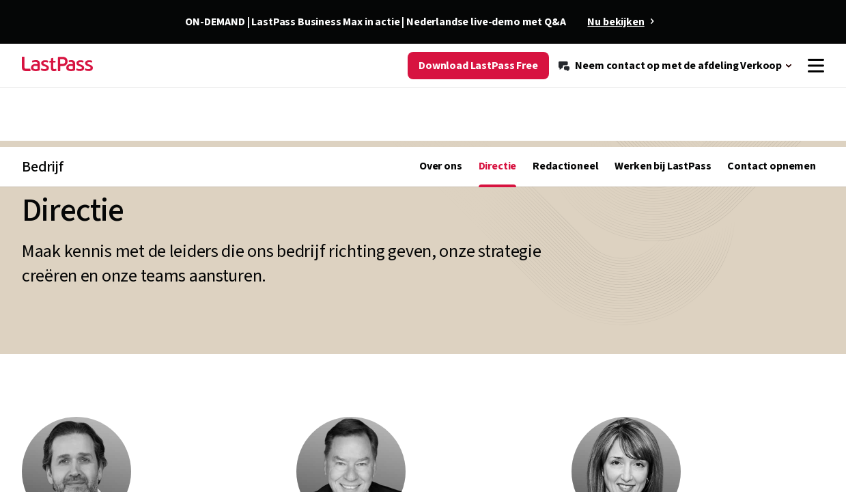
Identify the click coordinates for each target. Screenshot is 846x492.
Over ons (440, 131)
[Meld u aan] (794, 56)
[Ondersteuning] (718, 56)
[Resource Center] (631, 56)
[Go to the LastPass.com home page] (57, 90)
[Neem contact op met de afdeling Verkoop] (675, 90)
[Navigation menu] (816, 90)
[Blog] (571, 56)
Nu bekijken (615, 21)
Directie (498, 131)
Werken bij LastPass (663, 131)
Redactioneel (565, 131)
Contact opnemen (771, 131)
